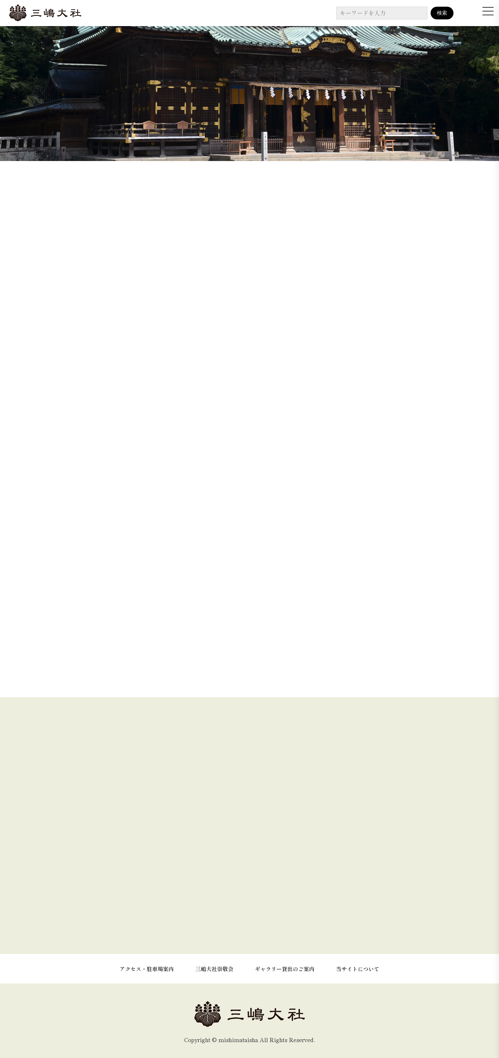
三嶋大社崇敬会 (214, 963)
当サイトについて (357, 963)
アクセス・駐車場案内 (147, 963)
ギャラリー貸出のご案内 (284, 963)
